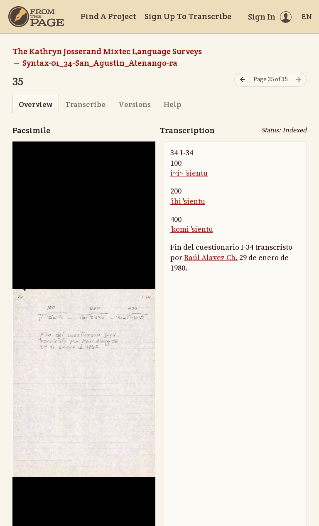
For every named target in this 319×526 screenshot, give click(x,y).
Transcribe (85, 104)
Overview (35, 104)
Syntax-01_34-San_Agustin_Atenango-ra (99, 62)
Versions (134, 104)
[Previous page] (242, 80)
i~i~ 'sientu (189, 173)
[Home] (36, 16)
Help (173, 104)
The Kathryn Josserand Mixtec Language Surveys (107, 51)
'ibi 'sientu (187, 201)
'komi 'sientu (191, 229)
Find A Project (108, 16)
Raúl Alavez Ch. (211, 258)
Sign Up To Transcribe (188, 16)
